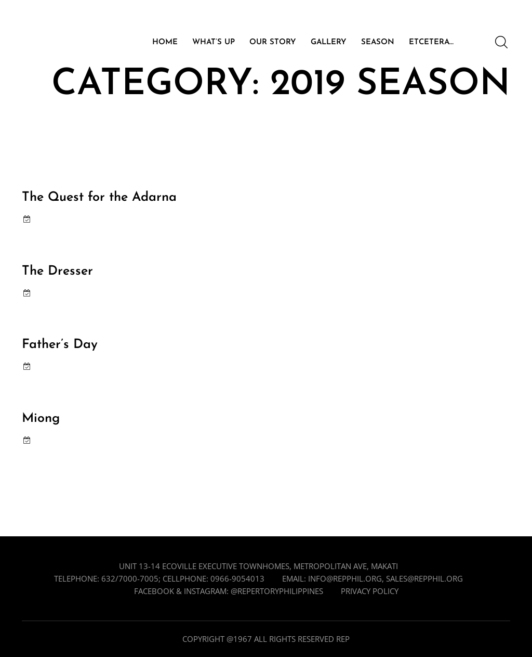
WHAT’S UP (213, 43)
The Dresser (57, 271)
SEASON (377, 43)
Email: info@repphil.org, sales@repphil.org (372, 578)
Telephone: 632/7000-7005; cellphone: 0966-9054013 (159, 578)
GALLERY (329, 43)
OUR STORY (272, 43)
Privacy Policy (369, 591)
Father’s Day (60, 344)
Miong (41, 418)
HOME (165, 43)
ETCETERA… (431, 43)
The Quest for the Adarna (99, 197)
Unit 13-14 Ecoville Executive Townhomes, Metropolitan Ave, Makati (258, 566)
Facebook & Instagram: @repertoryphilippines (228, 591)
